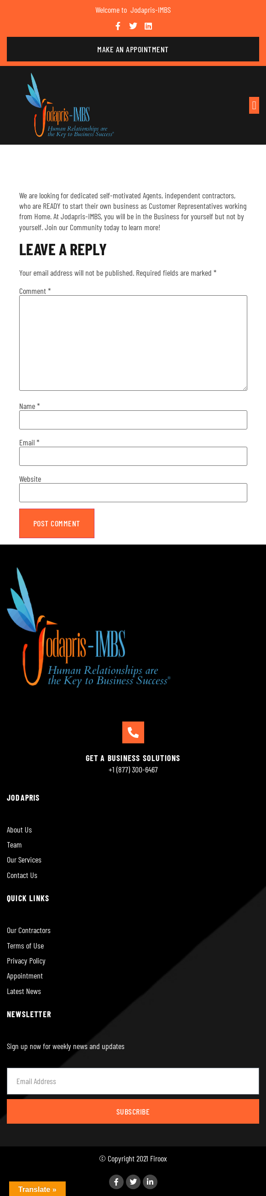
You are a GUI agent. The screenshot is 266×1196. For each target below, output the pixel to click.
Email (29, 442)
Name (29, 406)
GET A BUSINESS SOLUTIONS (133, 758)
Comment (35, 291)
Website (30, 478)
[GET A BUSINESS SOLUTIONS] (133, 732)
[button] (254, 105)
